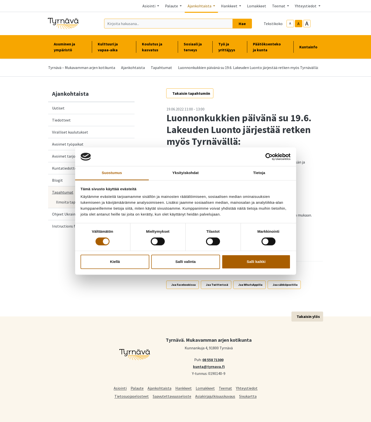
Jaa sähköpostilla (285, 284)
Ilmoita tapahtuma (72, 202)
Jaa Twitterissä (217, 284)
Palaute (137, 388)
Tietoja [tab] (259, 173)
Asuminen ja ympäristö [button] (70, 46)
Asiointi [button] (149, 5)
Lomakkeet (256, 5)
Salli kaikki (256, 262)
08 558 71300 (212, 359)
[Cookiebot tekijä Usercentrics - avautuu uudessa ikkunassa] (268, 156)
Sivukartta (248, 396)
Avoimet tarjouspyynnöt (72, 156)
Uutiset (58, 108)
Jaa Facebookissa (183, 284)
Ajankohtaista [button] (200, 5)
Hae (242, 23)
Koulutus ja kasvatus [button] (157, 46)
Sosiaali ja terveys (193, 46)
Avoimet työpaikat (67, 144)
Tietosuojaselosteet (131, 396)
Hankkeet (183, 388)
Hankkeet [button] (229, 5)
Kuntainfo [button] (310, 46)
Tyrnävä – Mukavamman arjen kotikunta (81, 67)
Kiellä (115, 262)
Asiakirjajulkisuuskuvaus (215, 396)
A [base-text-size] (298, 23)
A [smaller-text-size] (290, 23)
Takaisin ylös (308, 316)
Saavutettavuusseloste (172, 396)
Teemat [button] (279, 5)
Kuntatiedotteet (66, 168)
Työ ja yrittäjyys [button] (229, 46)
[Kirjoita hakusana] (168, 23)
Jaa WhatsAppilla (250, 284)
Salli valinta (185, 262)
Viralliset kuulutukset (70, 132)
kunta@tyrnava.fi (209, 366)
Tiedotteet (61, 120)
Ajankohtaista (133, 67)
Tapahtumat (161, 67)
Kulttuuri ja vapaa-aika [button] (114, 46)
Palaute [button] (172, 5)
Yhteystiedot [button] (306, 5)
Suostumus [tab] (112, 173)
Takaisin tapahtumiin (191, 93)
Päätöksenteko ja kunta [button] (270, 46)
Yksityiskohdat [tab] (185, 173)
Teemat (225, 388)
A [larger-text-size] (306, 23)
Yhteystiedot (247, 388)
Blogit (57, 180)
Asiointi (120, 388)
